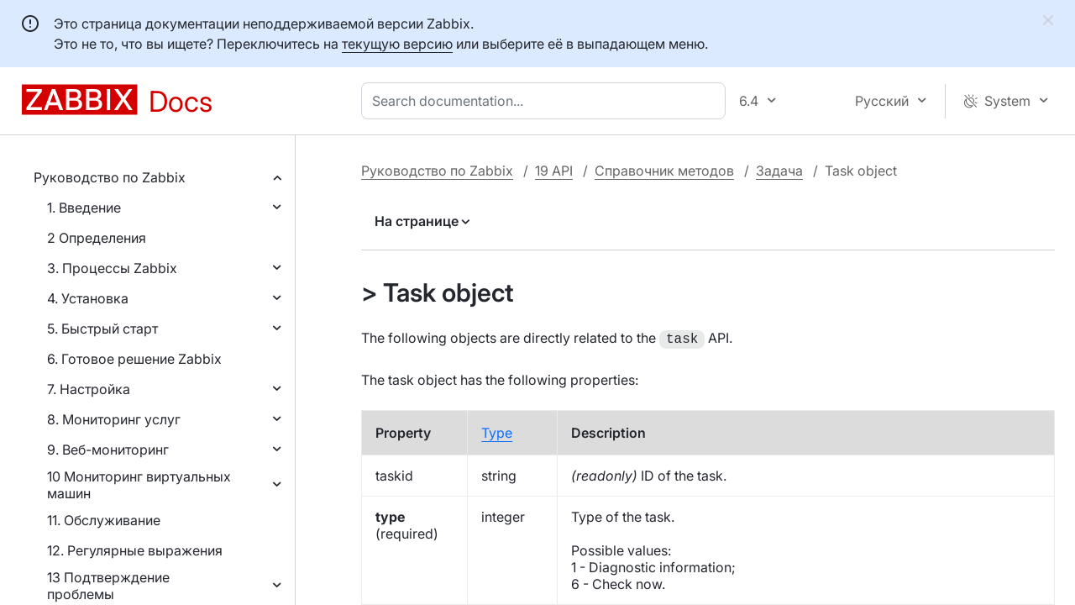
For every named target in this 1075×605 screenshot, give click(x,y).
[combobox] (546, 101)
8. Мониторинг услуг (114, 419)
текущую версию (397, 43)
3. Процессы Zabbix (112, 268)
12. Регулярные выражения (135, 550)
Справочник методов (664, 170)
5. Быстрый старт (102, 328)
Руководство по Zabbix (110, 177)
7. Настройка (88, 389)
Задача (779, 170)
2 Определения (96, 237)
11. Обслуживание (103, 520)
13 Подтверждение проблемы (108, 585)
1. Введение (84, 207)
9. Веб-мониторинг (108, 449)
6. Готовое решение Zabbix (134, 358)
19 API (554, 170)
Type (496, 431)
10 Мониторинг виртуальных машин (139, 485)
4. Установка (87, 298)
